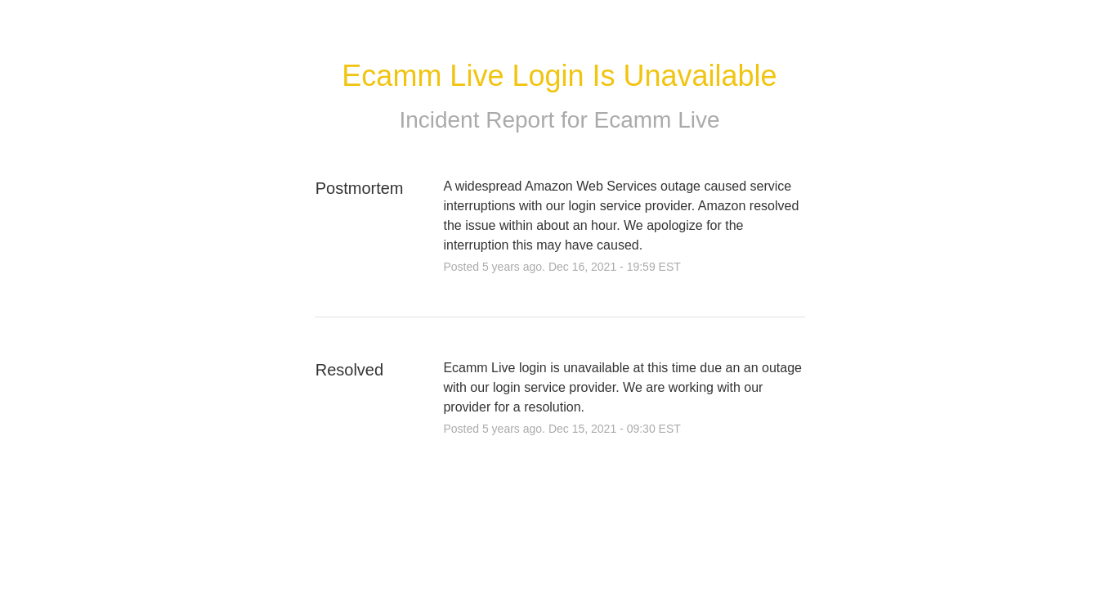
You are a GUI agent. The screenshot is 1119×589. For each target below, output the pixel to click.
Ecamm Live (657, 120)
